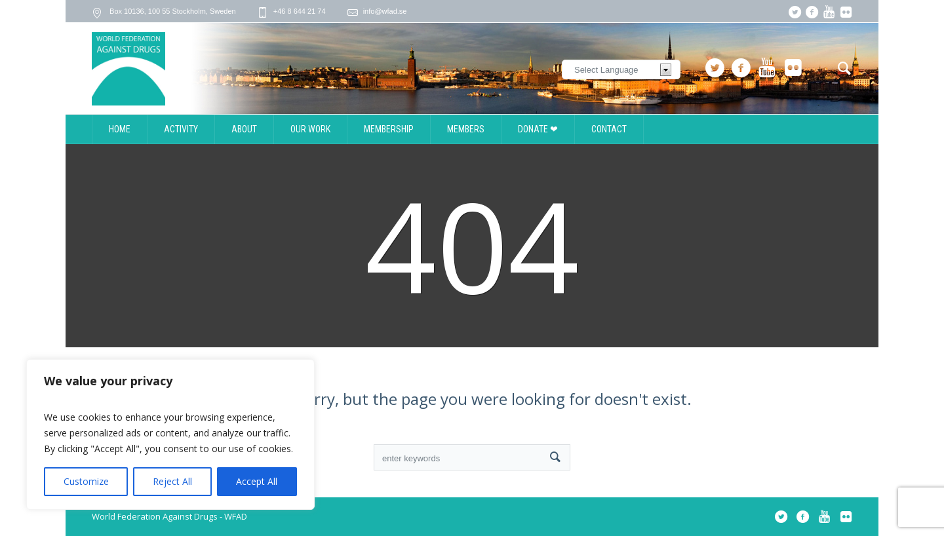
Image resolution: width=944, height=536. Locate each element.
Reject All (172, 481)
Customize (86, 481)
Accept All (256, 481)
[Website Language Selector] (621, 69)
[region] (170, 434)
